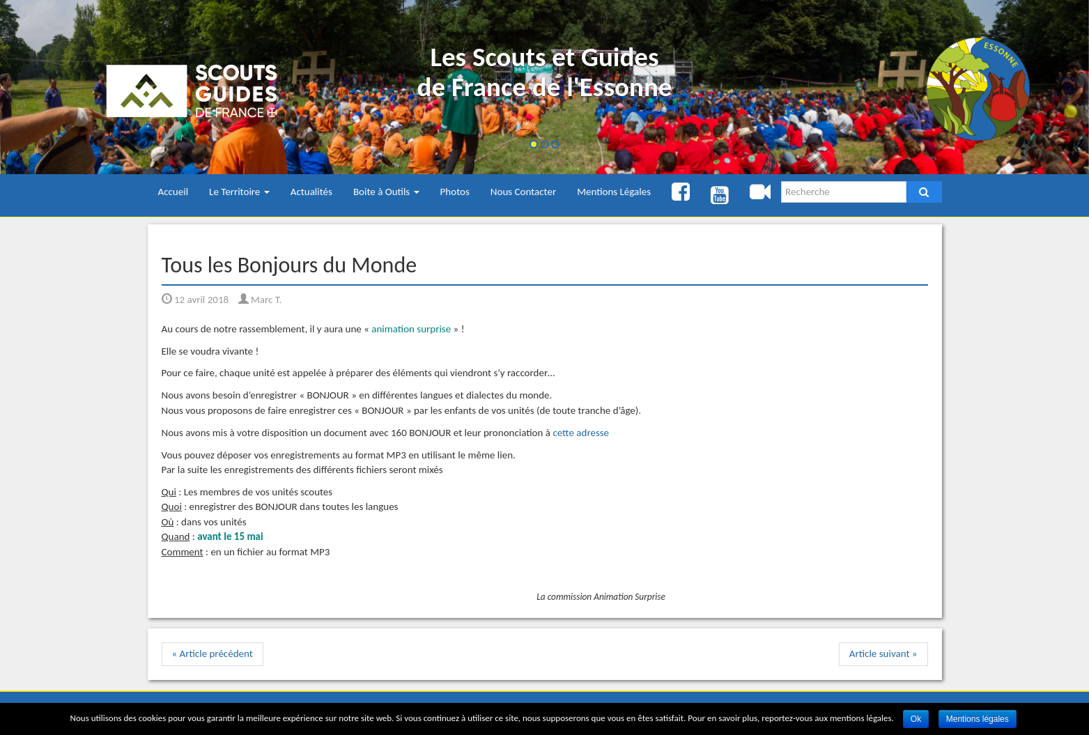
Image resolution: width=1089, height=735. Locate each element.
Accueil (173, 191)
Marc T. (260, 299)
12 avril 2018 (195, 299)
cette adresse (581, 432)
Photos (455, 191)
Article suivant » (883, 653)
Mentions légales (977, 719)
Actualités (311, 191)
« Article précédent (212, 653)
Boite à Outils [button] (386, 191)
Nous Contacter (523, 191)
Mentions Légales (614, 191)
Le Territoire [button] (239, 191)
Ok (916, 719)
